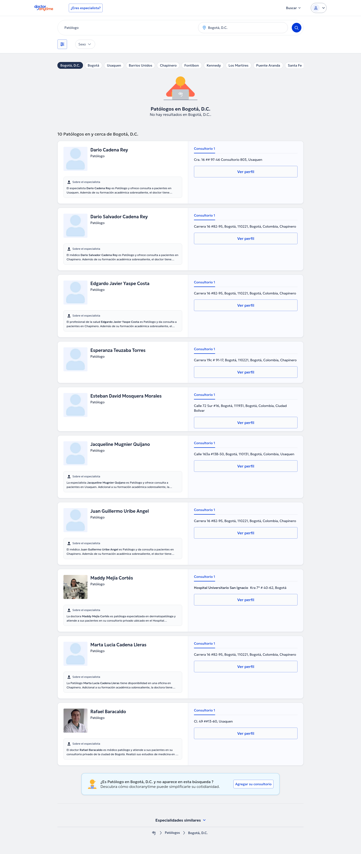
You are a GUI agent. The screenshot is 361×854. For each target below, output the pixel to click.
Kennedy (214, 65)
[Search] (296, 27)
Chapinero (168, 65)
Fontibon (191, 65)
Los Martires (239, 65)
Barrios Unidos (140, 65)
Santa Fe (295, 65)
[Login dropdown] (319, 8)
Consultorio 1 (204, 148)
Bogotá (93, 65)
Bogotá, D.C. (70, 65)
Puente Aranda (268, 65)
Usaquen (114, 65)
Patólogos (172, 833)
